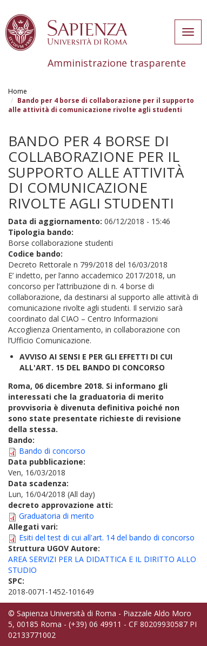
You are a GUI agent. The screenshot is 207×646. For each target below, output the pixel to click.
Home (17, 91)
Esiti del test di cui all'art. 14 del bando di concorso (107, 537)
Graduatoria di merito (56, 516)
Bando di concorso (52, 451)
